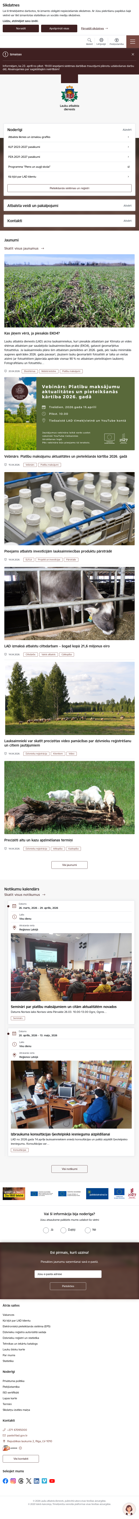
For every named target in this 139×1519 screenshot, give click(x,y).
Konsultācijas (19, 1150)
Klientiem (58, 753)
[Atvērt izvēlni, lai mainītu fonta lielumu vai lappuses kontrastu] (116, 42)
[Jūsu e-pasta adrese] (68, 1274)
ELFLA (29, 559)
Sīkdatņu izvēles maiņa (16, 1410)
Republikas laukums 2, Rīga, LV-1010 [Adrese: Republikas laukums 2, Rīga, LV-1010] (29, 1441)
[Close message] (133, 54)
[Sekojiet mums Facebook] (5, 1481)
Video (71, 753)
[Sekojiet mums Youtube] (52, 1481)
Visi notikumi (69, 1169)
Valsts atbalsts (49, 654)
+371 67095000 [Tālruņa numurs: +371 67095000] (17, 1430)
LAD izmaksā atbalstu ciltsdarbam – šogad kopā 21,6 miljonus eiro (57, 646)
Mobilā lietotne (48, 371)
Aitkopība (57, 848)
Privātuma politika (13, 1381)
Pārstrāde (71, 559)
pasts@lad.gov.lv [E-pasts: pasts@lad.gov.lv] (17, 1435)
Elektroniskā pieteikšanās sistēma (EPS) (26, 1326)
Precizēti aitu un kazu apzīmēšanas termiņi (38, 840)
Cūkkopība (67, 654)
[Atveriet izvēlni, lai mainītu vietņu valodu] (101, 42)
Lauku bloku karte (14, 1349)
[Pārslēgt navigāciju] (132, 41)
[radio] (48, 1229)
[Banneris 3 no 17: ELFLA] (42, 1193)
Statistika (8, 1361)
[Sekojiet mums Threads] (21, 1481)
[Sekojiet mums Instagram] (13, 1480)
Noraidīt (21, 28)
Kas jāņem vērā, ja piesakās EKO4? (32, 333)
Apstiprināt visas (59, 28)
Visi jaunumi (69, 865)
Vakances (8, 1315)
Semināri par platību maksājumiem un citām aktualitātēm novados (64, 1007)
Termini (7, 1404)
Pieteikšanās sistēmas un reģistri (69, 188)
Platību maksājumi (71, 371)
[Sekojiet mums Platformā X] (28, 1481)
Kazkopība (73, 848)
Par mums (9, 1355)
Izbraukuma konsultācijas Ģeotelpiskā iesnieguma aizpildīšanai (60, 1134)
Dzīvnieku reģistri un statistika (21, 1338)
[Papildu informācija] (20, 1448)
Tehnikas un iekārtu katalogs (20, 1343)
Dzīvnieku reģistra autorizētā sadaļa (24, 1332)
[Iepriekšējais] (7, 1194)
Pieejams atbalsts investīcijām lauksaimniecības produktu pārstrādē (58, 551)
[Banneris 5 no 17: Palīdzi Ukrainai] (97, 1193)
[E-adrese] (10, 1448)
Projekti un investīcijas (49, 559)
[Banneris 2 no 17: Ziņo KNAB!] (14, 1193)
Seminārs (18, 1018)
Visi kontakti (21, 1458)
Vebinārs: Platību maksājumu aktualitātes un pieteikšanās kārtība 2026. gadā (65, 456)
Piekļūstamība (11, 1386)
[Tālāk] (132, 1194)
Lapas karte (10, 1398)
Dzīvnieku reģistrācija (36, 753)
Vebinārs (30, 464)
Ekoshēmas (29, 371)
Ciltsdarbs (30, 654)
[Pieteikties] (68, 1286)
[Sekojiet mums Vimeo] (44, 1480)
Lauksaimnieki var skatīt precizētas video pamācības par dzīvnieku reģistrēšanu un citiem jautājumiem (67, 743)
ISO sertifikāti (11, 1392)
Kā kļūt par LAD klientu (17, 1320)
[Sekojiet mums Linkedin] (36, 1481)
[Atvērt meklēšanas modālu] (89, 42)
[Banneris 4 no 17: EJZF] (69, 1193)
